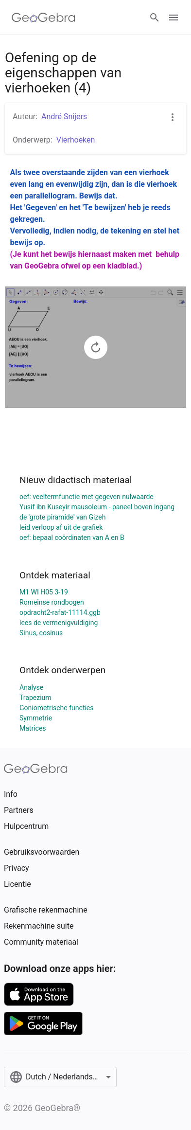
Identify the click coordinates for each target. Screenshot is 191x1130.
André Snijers (64, 116)
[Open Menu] (173, 17)
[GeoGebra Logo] (43, 17)
